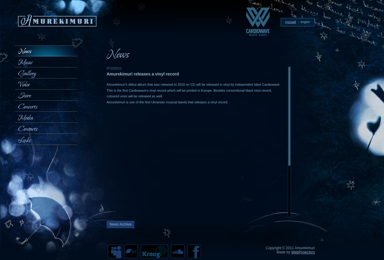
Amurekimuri (57, 21)
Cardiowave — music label (258, 21)
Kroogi (154, 251)
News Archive (120, 224)
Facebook (194, 251)
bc (131, 251)
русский (290, 22)
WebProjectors (303, 252)
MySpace (114, 251)
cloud (178, 251)
